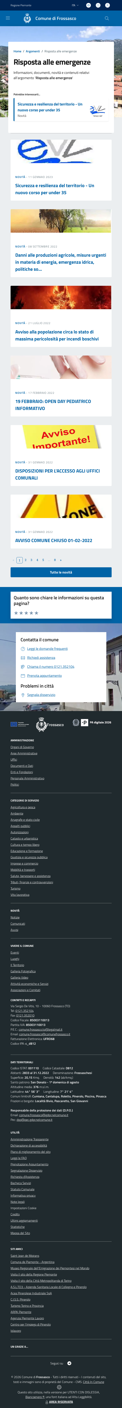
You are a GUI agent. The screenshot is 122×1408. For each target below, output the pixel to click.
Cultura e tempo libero (25, 844)
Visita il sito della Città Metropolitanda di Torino (41, 1280)
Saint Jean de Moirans (25, 1255)
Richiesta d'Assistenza (25, 1176)
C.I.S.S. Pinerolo (20, 1299)
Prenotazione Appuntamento (29, 1164)
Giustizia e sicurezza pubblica (29, 857)
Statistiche (18, 1226)
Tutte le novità (61, 572)
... (49, 560)
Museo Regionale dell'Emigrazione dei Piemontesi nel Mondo (50, 1268)
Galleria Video (19, 977)
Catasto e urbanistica (24, 838)
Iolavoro (16, 1330)
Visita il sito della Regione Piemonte (34, 1274)
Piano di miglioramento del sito (31, 1151)
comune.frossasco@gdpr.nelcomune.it (43, 1115)
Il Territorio (17, 965)
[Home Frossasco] (47, 18)
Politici (15, 784)
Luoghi (15, 958)
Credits (15, 1214)
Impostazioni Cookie (23, 1208)
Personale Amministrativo (27, 778)
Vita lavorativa (20, 894)
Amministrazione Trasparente (30, 1139)
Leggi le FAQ (19, 1158)
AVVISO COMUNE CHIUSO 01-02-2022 (53, 540)
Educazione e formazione (27, 851)
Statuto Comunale (22, 1189)
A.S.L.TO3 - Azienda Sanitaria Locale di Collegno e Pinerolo (49, 1287)
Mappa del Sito (20, 1233)
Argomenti (33, 51)
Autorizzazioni (20, 832)
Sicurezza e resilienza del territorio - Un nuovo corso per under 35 (50, 107)
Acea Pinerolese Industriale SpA (31, 1293)
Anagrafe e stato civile (25, 819)
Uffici (14, 759)
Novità (20, 177)
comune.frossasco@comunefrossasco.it (44, 1034)
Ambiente (17, 813)
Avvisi (14, 929)
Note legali (18, 1201)
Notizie (15, 917)
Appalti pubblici (20, 826)
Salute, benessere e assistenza (31, 876)
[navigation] (7, 18)
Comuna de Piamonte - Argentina (32, 1262)
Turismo (15, 888)
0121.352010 (25, 1015)
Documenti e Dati (22, 765)
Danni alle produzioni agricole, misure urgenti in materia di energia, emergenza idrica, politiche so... (60, 261)
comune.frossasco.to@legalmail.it (40, 1029)
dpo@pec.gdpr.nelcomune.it (34, 1119)
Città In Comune (93, 1381)
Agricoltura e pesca (23, 807)
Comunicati (18, 923)
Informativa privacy (23, 1195)
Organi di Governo (22, 747)
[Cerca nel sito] (106, 18)
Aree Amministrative (24, 753)
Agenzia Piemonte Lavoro (27, 1318)
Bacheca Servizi (21, 1183)
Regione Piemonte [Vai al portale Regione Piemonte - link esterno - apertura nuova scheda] (21, 5)
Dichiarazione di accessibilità (29, 1145)
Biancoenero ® (34, 1397)
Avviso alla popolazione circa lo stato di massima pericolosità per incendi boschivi (57, 335)
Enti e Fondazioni (22, 772)
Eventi (15, 952)
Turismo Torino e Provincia (27, 1305)
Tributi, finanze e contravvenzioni (32, 882)
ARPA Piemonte (21, 1312)
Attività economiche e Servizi (29, 983)
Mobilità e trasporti (23, 869)
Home (17, 51)
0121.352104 (24, 1010)
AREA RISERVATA (58, 1401)
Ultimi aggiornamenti (24, 1220)
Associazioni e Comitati (25, 990)
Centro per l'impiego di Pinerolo (31, 1324)
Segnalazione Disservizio (26, 1170)
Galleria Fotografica (23, 971)
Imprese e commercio (24, 863)
